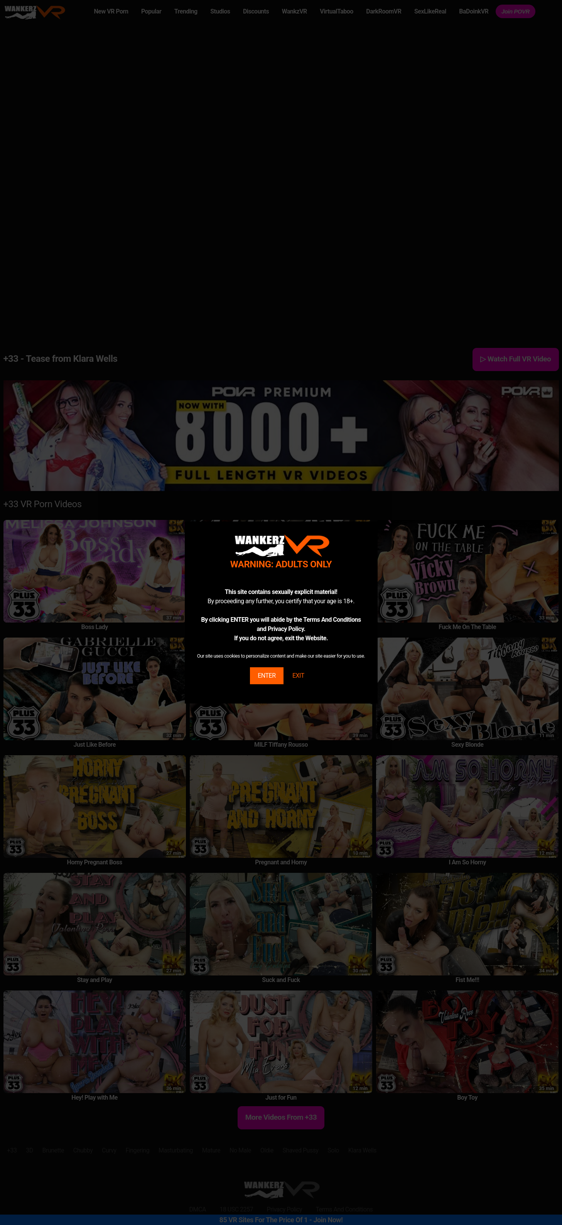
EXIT (298, 675)
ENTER (266, 675)
